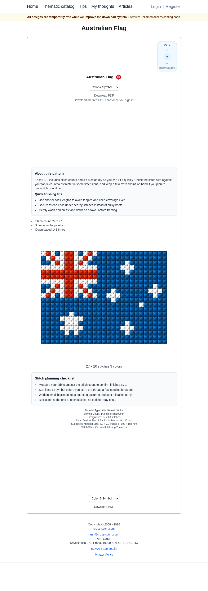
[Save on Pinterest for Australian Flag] (118, 77)
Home (32, 6)
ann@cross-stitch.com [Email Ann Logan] (104, 534)
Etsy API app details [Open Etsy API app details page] (104, 548)
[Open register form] (104, 96)
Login (156, 6)
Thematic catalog (58, 6)
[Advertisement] (104, 135)
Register (173, 6)
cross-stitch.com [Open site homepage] (104, 528)
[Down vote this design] (167, 63)
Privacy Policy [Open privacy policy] (104, 554)
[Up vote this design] (167, 50)
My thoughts (102, 6)
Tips (83, 6)
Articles (125, 6)
